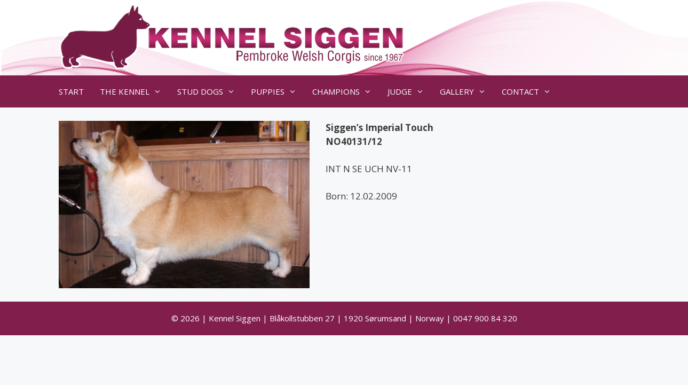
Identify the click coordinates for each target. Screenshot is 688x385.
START (71, 91)
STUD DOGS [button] (210, 91)
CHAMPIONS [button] (345, 91)
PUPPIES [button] (277, 91)
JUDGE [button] (410, 91)
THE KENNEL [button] (134, 91)
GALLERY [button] (467, 91)
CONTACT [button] (530, 91)
